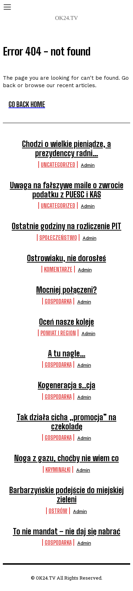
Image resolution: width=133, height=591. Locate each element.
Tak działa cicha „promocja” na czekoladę (66, 421)
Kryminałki (58, 469)
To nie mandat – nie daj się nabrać (66, 531)
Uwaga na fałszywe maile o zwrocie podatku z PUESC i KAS (66, 189)
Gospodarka (58, 301)
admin (88, 165)
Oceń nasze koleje (66, 322)
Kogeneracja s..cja (66, 385)
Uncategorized (58, 164)
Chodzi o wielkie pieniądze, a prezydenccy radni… (66, 148)
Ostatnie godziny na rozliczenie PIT (66, 226)
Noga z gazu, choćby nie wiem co (66, 458)
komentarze (58, 269)
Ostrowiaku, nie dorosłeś (66, 258)
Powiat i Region (58, 332)
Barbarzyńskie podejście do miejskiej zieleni (66, 494)
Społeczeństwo (58, 237)
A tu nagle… (66, 353)
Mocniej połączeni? (66, 290)
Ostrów (58, 510)
